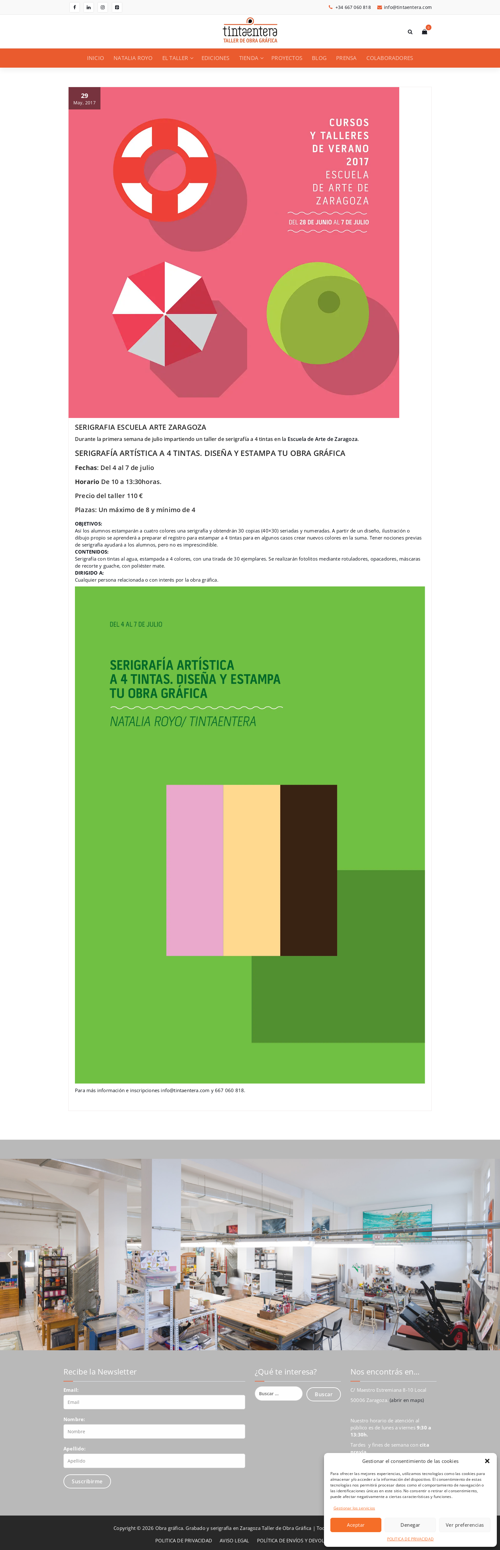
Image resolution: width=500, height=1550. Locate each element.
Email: (70, 1390)
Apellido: (74, 1448)
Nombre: (74, 1419)
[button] (487, 1461)
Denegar (410, 1525)
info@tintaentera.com (185, 1090)
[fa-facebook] (74, 7)
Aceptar (356, 1525)
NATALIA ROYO (133, 58)
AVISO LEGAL (234, 1540)
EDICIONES (216, 58)
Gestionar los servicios (354, 1508)
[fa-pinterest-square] (117, 7)
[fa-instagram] (102, 7)
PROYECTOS (286, 58)
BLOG (319, 58)
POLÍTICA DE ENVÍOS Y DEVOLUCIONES (301, 1540)
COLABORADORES (389, 58)
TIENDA (248, 58)
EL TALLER (175, 58)
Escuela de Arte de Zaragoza (322, 439)
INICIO (95, 58)
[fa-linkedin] (88, 7)
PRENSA (346, 58)
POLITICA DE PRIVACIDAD (410, 1539)
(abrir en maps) (407, 1400)
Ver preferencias (465, 1525)
